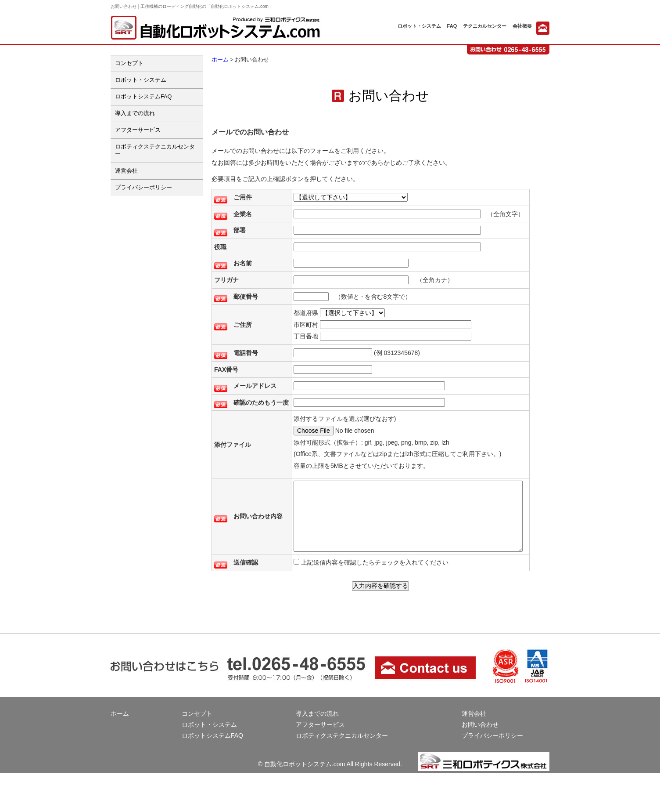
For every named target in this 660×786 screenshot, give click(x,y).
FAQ (452, 26)
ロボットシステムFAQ (143, 97)
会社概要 (522, 26)
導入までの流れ (135, 113)
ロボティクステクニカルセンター (155, 150)
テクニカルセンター (484, 26)
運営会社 (126, 171)
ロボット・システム (419, 26)
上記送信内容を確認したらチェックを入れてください (378, 575)
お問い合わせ (480, 737)
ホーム (220, 60)
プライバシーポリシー (143, 188)
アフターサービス (138, 130)
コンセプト (129, 63)
